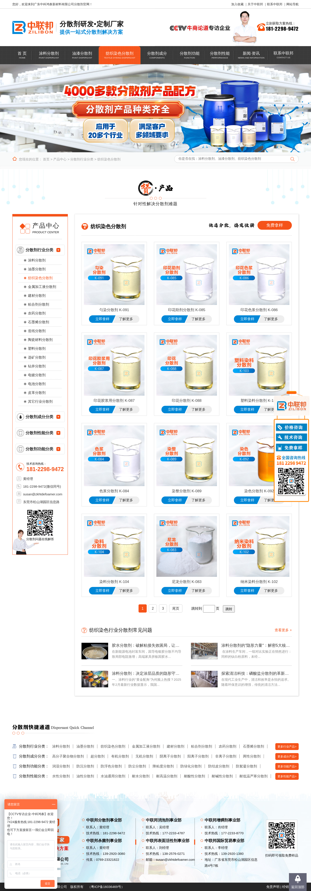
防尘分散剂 (137, 766)
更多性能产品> (287, 776)
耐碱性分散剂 (222, 776)
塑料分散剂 (37, 348)
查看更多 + (283, 630)
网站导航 (292, 4)
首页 (46, 159)
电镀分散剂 (37, 375)
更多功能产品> (287, 766)
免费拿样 (274, 225)
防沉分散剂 (85, 766)
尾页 (175, 608)
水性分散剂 (61, 776)
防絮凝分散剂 (246, 766)
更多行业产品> (287, 746)
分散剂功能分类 (39, 449)
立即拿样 (102, 319)
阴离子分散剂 (170, 756)
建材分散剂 (37, 295)
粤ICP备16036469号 (106, 887)
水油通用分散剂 (113, 776)
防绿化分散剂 (191, 766)
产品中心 (60, 159)
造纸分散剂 (37, 331)
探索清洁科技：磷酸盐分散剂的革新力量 (256, 673)
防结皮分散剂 (218, 766)
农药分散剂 (37, 313)
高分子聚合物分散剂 (68, 756)
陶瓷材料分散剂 (40, 340)
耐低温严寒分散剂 (253, 776)
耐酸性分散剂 (194, 776)
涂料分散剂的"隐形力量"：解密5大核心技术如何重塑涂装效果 (256, 645)
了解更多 (126, 319)
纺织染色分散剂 (108, 159)
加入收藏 (237, 4)
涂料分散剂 (37, 260)
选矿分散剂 (37, 357)
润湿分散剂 (61, 766)
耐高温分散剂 (166, 776)
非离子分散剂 (225, 756)
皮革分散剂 (37, 393)
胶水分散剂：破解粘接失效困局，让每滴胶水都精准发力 (147, 645)
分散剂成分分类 (39, 417)
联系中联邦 (274, 4)
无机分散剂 (144, 756)
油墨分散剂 (37, 269)
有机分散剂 (120, 756)
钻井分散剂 (37, 366)
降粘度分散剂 (163, 766)
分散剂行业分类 (81, 159)
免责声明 (273, 887)
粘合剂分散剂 (38, 304)
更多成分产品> (287, 756)
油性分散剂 (85, 776)
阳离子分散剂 (198, 756)
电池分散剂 (37, 384)
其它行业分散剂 (40, 401)
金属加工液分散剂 (42, 287)
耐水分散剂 (141, 776)
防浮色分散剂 (111, 766)
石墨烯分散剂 (38, 322)
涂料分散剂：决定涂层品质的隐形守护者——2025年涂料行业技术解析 (147, 673)
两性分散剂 (252, 756)
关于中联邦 (255, 4)
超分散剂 (98, 756)
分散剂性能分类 (39, 433)
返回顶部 (297, 887)
